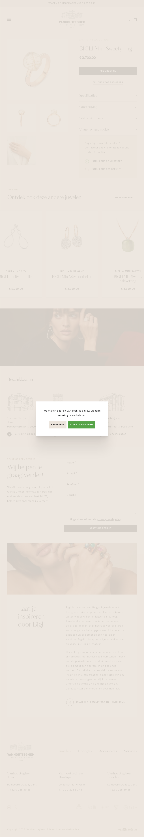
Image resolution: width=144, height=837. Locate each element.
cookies (76, 411)
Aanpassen (58, 425)
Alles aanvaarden (81, 425)
